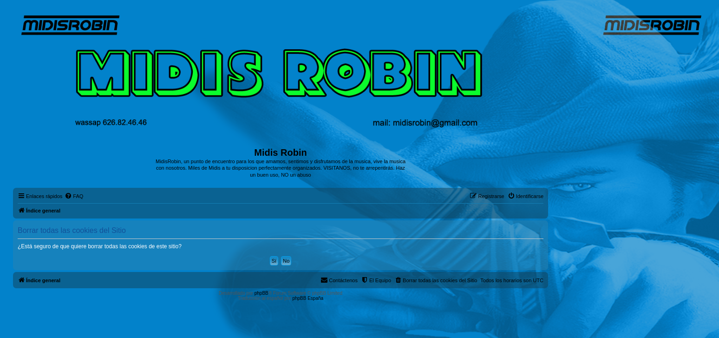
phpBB (261, 293)
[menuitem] (74, 196)
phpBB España (307, 298)
